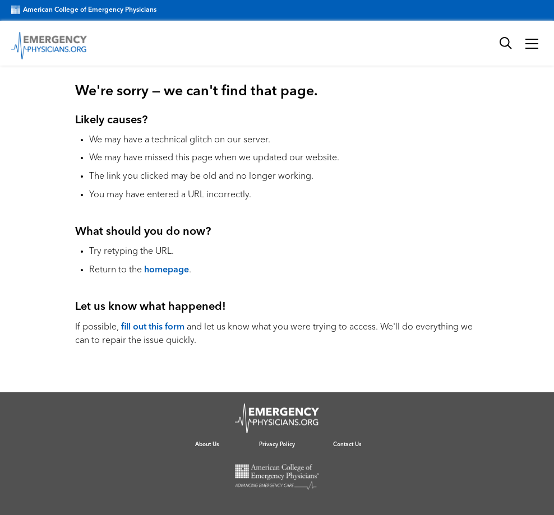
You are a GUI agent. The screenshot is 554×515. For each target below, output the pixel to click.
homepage (166, 270)
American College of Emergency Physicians (83, 10)
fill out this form (152, 327)
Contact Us (347, 444)
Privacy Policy (277, 444)
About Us (207, 444)
